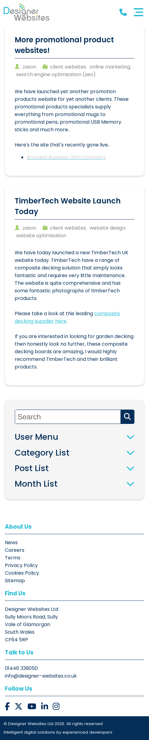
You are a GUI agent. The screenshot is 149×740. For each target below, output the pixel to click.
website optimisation (41, 235)
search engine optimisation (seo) (56, 74)
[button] (26, 12)
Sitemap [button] (15, 580)
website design (107, 227)
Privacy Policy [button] (21, 565)
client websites (68, 66)
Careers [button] (14, 550)
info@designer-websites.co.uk (41, 675)
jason (29, 66)
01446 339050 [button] (21, 668)
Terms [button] (12, 557)
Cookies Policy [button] (22, 572)
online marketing (110, 66)
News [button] (11, 542)
